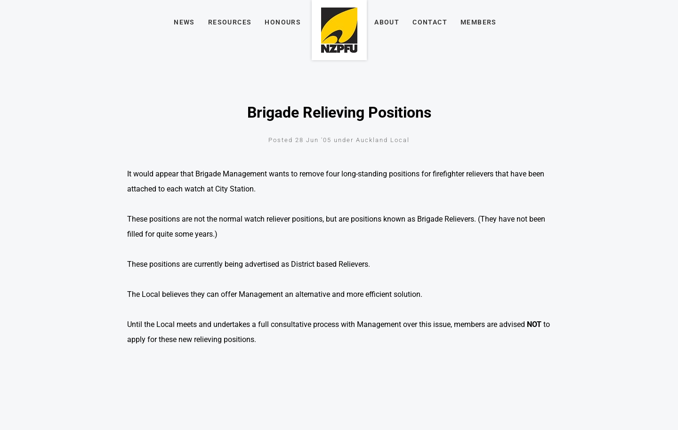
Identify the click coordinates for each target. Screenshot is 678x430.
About (386, 22)
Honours (283, 22)
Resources (230, 22)
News (184, 22)
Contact (429, 22)
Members (478, 22)
